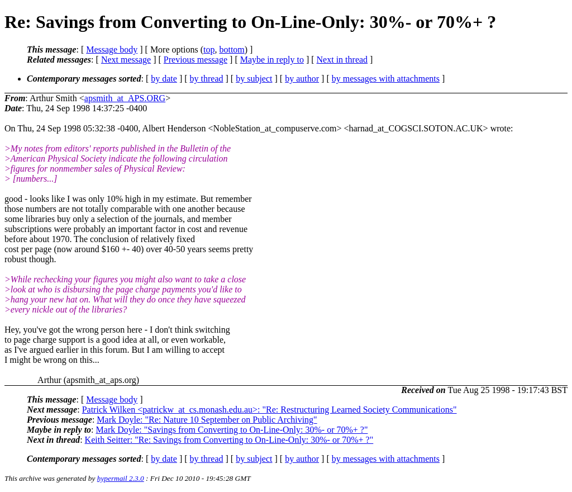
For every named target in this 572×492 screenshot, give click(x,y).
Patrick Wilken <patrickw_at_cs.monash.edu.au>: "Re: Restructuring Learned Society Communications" (269, 409)
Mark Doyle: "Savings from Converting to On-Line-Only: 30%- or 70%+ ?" (232, 429)
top (208, 49)
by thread (206, 78)
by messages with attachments (386, 78)
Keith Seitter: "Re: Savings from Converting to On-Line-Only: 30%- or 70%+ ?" (229, 439)
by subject (254, 78)
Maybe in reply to (272, 59)
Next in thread (342, 59)
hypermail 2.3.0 (120, 478)
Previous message (195, 59)
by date (164, 78)
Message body (111, 49)
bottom (231, 49)
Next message (126, 59)
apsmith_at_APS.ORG (124, 98)
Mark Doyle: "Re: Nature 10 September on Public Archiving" (207, 419)
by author (302, 78)
